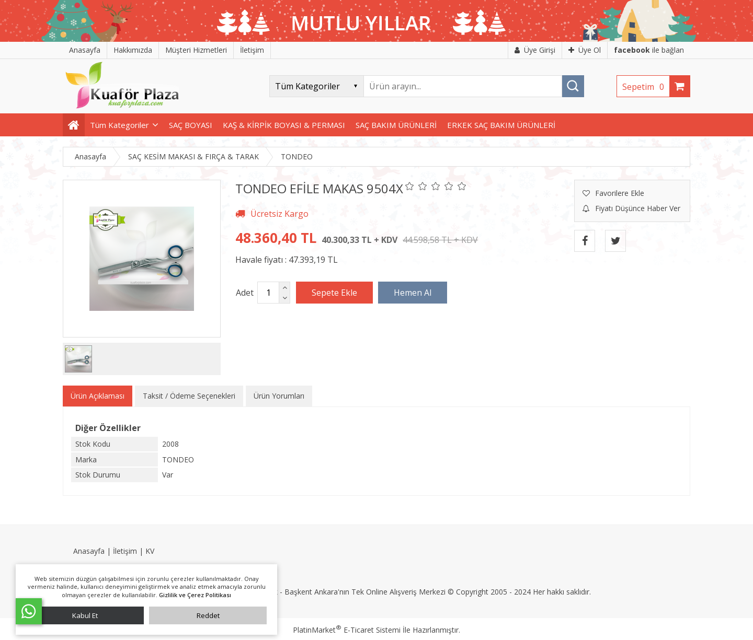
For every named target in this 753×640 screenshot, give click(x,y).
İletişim (125, 551)
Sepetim (645, 86)
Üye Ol (584, 50)
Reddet (208, 615)
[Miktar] (268, 293)
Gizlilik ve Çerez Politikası (195, 595)
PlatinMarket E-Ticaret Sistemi (347, 630)
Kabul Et (85, 615)
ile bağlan (649, 50)
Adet (245, 292)
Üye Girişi (535, 50)
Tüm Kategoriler (119, 125)
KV (149, 551)
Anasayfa (89, 551)
